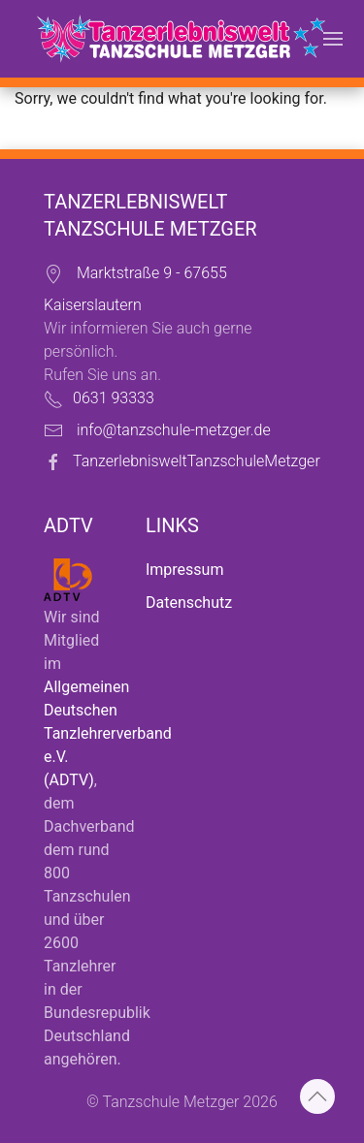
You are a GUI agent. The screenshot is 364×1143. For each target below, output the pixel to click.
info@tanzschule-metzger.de (174, 430)
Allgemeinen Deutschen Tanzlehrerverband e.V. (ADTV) (108, 733)
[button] (332, 39)
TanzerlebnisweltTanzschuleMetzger (196, 461)
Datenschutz (189, 602)
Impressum (185, 569)
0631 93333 (113, 398)
